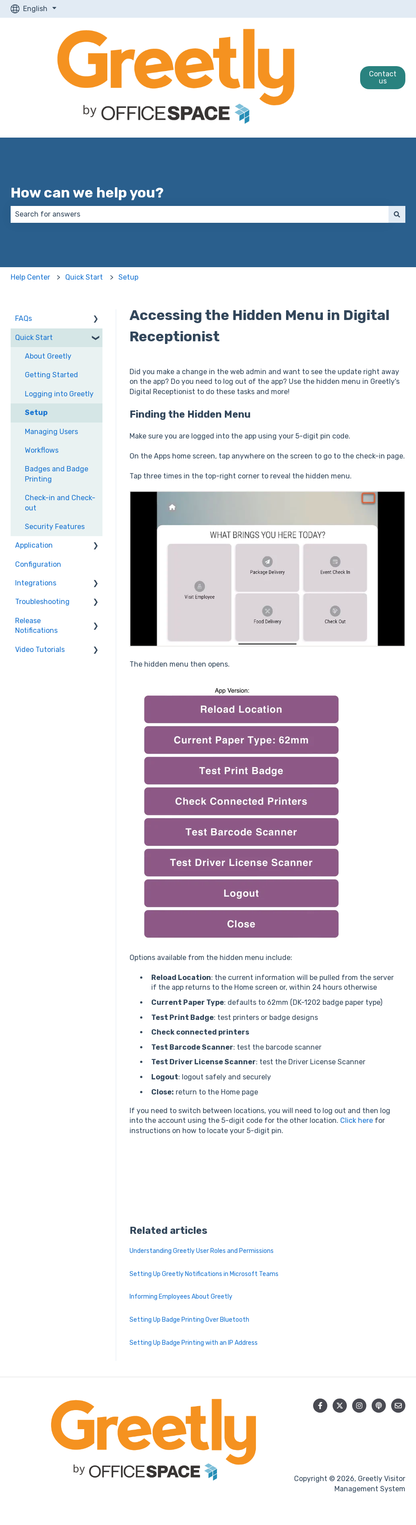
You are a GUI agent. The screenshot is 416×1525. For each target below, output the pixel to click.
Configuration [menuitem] (38, 564)
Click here (356, 1120)
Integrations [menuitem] (35, 583)
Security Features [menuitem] (55, 526)
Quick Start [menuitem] (34, 337)
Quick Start (84, 277)
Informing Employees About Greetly (181, 1296)
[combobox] (200, 214)
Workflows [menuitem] (42, 450)
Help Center (30, 277)
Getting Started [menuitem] (51, 375)
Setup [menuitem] (36, 412)
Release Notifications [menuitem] (36, 625)
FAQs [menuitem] (23, 318)
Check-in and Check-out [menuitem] (60, 503)
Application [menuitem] (34, 545)
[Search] (397, 214)
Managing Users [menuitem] (51, 431)
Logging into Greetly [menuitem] (59, 394)
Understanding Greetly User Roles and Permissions (202, 1251)
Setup (128, 277)
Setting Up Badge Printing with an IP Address (194, 1343)
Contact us (382, 77)
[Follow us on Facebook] (320, 1406)
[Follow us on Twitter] (340, 1406)
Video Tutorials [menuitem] (40, 649)
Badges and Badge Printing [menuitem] (56, 474)
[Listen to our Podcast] (379, 1406)
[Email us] (398, 1406)
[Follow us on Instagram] (359, 1406)
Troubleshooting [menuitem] (42, 601)
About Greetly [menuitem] (48, 356)
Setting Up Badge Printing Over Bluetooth (189, 1320)
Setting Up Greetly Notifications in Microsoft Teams (204, 1274)
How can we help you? (87, 192)
